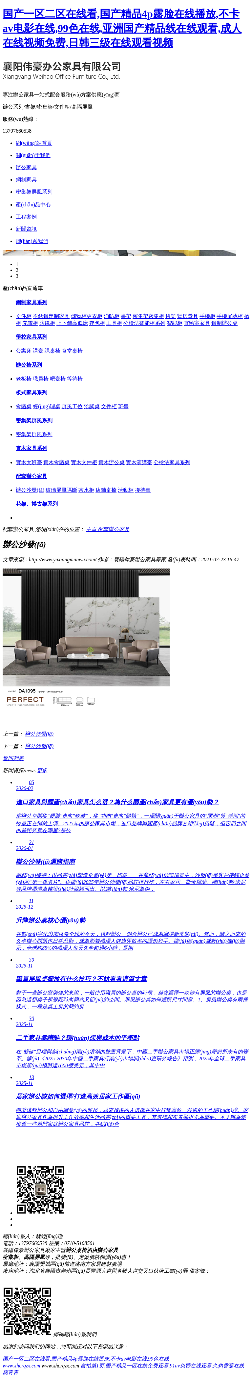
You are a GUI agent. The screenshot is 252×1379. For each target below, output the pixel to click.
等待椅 (75, 379)
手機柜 (207, 316)
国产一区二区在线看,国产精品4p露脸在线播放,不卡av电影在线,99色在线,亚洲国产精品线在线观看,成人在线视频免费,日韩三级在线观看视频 (122, 28)
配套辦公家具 (31, 476)
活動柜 (126, 490)
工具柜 (114, 323)
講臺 (38, 351)
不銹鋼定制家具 (51, 316)
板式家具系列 (31, 392)
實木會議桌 (56, 462)
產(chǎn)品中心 (33, 204)
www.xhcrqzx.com (21, 1365)
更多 (42, 770)
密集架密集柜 (148, 316)
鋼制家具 (26, 179)
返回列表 (13, 758)
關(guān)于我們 (33, 155)
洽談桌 (92, 406)
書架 (126, 316)
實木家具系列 (31, 448)
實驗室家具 (197, 323)
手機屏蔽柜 (230, 316)
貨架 (170, 316)
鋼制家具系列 (31, 302)
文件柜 (24, 316)
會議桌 (24, 406)
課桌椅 (52, 351)
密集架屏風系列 (34, 192)
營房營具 (187, 316)
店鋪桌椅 (105, 490)
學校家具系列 (31, 337)
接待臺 (143, 490)
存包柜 (97, 323)
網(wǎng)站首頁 (34, 143)
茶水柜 (86, 490)
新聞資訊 (26, 229)
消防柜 (111, 316)
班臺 (123, 406)
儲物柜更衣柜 (86, 316)
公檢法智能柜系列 (144, 323)
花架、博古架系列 (37, 504)
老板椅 (24, 379)
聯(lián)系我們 (32, 241)
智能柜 (174, 323)
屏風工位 (72, 406)
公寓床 (24, 351)
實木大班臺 (29, 462)
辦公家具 (26, 167)
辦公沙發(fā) (30, 490)
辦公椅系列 (29, 365)
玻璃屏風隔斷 (61, 490)
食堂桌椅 (72, 351)
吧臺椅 (58, 379)
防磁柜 (47, 323)
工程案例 (26, 217)
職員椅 (41, 379)
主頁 (92, 529)
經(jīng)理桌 (46, 406)
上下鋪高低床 (72, 323)
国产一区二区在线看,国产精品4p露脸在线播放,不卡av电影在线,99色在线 (86, 1359)
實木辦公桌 (111, 462)
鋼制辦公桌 (224, 323)
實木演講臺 (139, 462)
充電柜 (30, 323)
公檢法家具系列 (172, 462)
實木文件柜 (84, 462)
